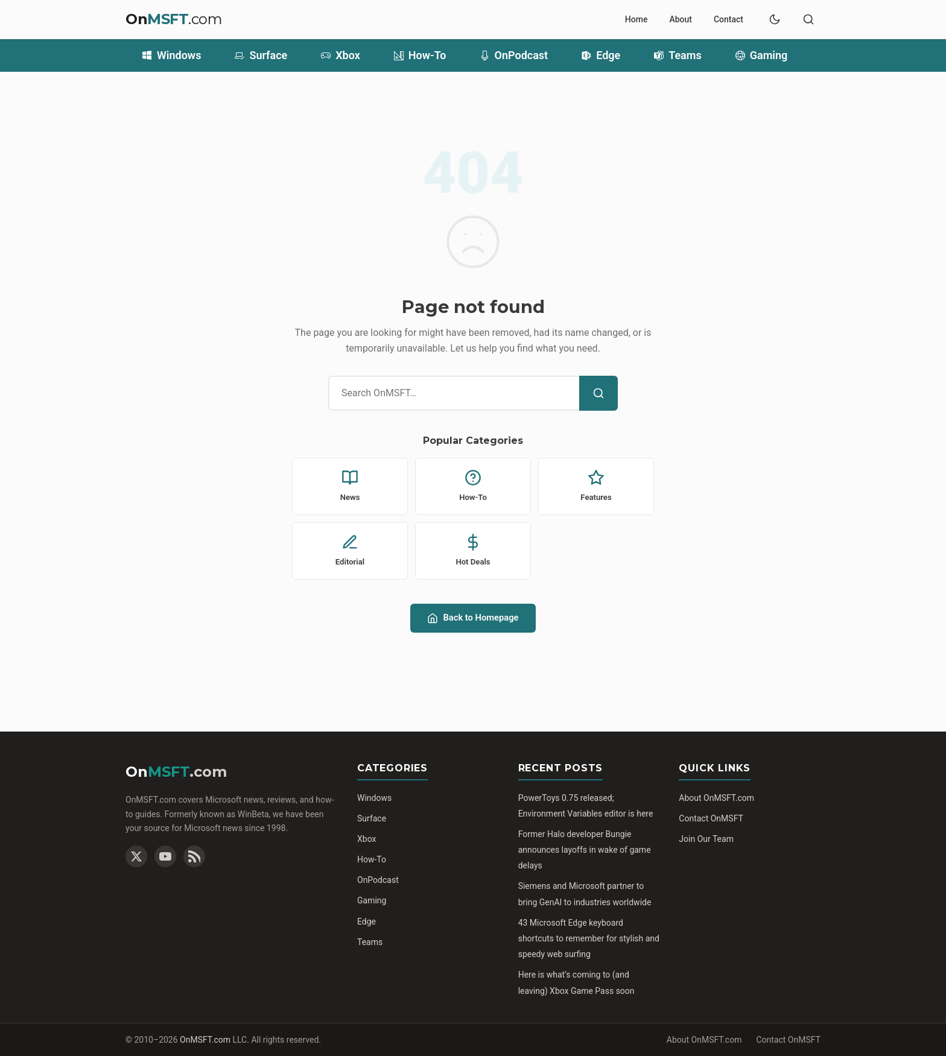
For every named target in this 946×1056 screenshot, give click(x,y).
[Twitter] (136, 856)
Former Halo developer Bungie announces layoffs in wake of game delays (584, 849)
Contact (728, 19)
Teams (678, 55)
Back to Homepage (472, 618)
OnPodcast (514, 55)
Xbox (340, 55)
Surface (261, 55)
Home (636, 19)
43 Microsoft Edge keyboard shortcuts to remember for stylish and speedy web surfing (588, 938)
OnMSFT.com (205, 1040)
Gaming (761, 55)
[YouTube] (165, 856)
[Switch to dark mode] (775, 19)
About (680, 19)
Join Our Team (706, 839)
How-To (420, 55)
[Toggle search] (808, 19)
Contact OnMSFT (711, 818)
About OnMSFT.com (716, 798)
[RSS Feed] (194, 856)
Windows (171, 55)
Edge (601, 55)
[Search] (598, 393)
